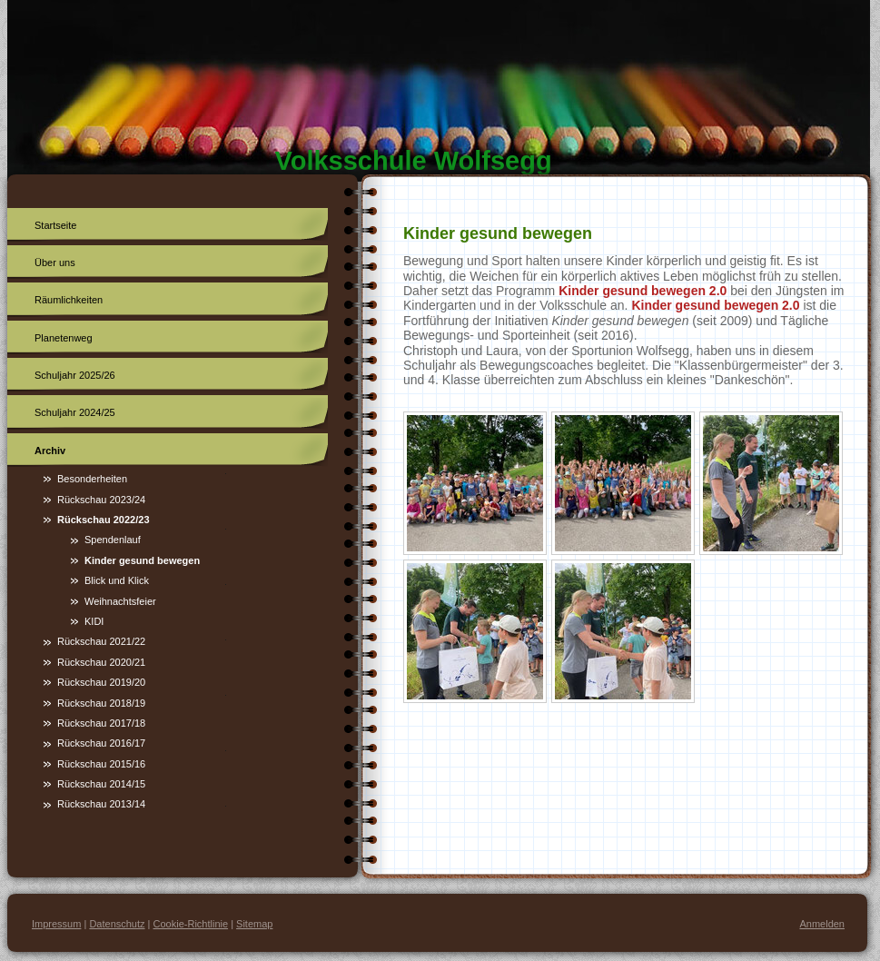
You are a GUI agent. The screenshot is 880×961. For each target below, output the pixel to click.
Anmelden (822, 923)
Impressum (56, 923)
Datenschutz (116, 923)
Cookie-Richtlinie (191, 923)
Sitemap (254, 923)
